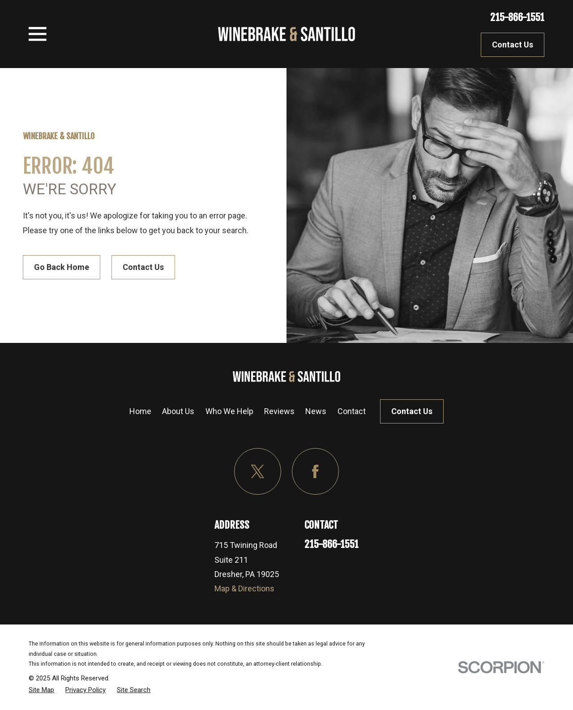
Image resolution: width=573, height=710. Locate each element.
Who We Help (229, 411)
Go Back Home (61, 267)
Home (140, 411)
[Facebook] (315, 471)
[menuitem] (41, 689)
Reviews (279, 411)
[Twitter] (257, 471)
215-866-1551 (517, 17)
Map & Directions (244, 588)
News (315, 411)
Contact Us (512, 44)
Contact (352, 411)
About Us (178, 411)
